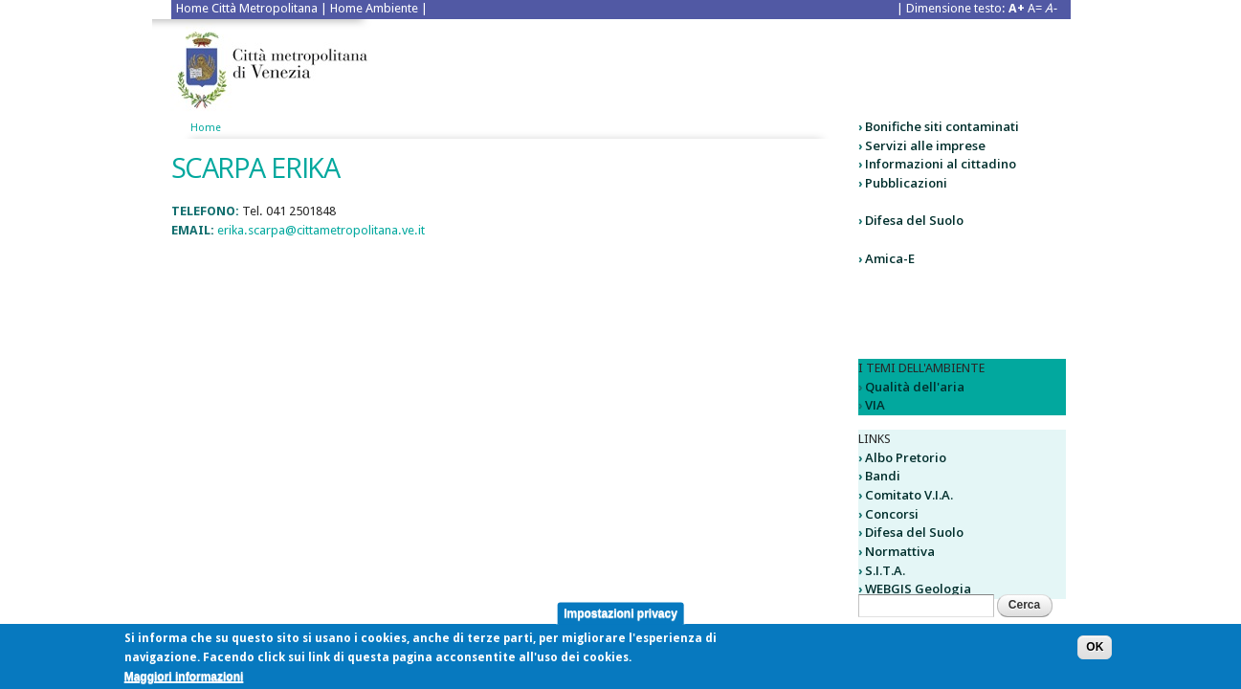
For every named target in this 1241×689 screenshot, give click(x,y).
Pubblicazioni (906, 182)
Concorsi (892, 513)
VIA (875, 404)
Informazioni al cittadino (940, 163)
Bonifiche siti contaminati (942, 126)
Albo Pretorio (905, 457)
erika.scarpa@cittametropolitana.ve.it (321, 230)
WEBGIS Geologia (918, 588)
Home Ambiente (374, 8)
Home (205, 128)
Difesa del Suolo (914, 220)
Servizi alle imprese (925, 145)
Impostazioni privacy (620, 616)
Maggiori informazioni (184, 679)
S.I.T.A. (885, 570)
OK (1094, 649)
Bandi (882, 475)
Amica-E (890, 258)
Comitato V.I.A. (909, 494)
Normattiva (900, 551)
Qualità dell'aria (914, 386)
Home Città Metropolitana (247, 8)
